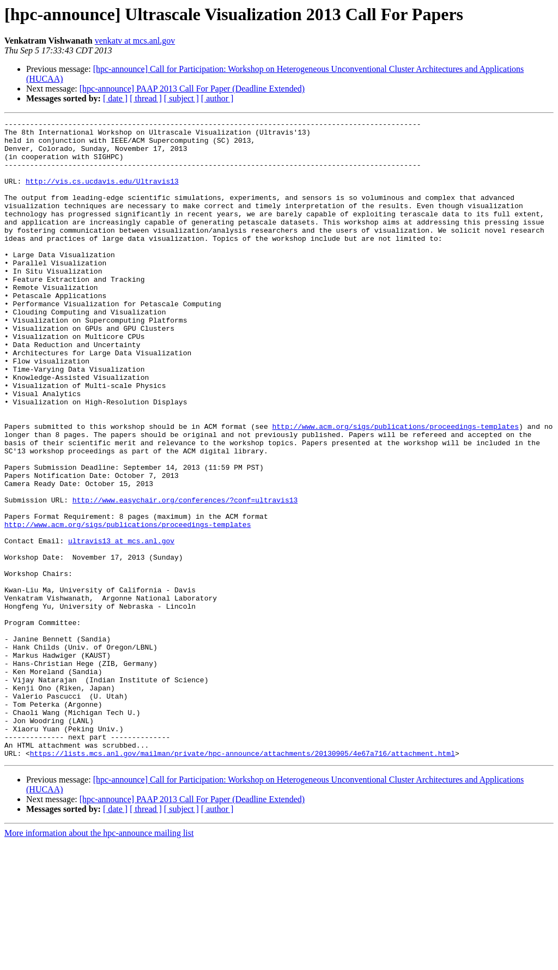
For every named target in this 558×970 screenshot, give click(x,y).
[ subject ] (181, 98)
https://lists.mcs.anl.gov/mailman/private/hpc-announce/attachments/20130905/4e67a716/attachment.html (242, 881)
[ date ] (115, 98)
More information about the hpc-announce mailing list (98, 960)
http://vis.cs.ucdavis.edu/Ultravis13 (102, 194)
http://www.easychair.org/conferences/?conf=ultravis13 (185, 576)
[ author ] (217, 98)
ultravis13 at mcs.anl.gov (121, 625)
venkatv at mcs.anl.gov (135, 40)
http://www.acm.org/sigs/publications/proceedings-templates (395, 488)
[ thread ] (146, 98)
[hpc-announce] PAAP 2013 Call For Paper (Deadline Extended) (192, 88)
